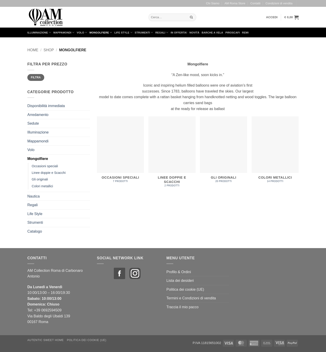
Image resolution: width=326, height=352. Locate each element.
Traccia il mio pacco (182, 307)
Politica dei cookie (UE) (185, 289)
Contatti (255, 3)
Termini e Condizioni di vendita (191, 298)
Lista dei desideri (180, 281)
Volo (82, 32)
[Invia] (191, 17)
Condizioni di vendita (279, 3)
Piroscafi (232, 32)
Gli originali (40, 179)
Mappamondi (64, 32)
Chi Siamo (212, 3)
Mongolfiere (101, 32)
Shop (49, 50)
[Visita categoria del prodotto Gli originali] (223, 152)
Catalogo (34, 231)
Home (32, 50)
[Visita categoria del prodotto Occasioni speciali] (120, 152)
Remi (245, 32)
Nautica (33, 196)
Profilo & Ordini (178, 272)
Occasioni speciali (45, 166)
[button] (272, 17)
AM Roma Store (235, 3)
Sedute (33, 123)
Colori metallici (42, 186)
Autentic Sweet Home (45, 340)
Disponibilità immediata (46, 106)
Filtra (36, 77)
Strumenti (144, 32)
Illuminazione (39, 32)
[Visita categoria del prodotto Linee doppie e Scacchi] (172, 154)
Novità (194, 32)
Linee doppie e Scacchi (49, 173)
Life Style (123, 32)
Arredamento (38, 115)
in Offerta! (179, 32)
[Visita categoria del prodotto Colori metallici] (275, 152)
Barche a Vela (212, 32)
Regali (161, 32)
